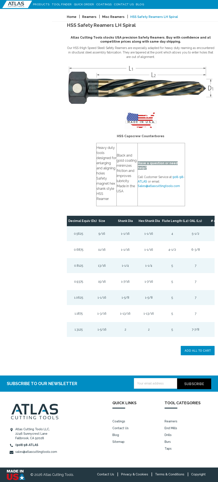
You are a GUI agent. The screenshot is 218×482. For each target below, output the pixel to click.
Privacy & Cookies (134, 474)
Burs (168, 441)
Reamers (171, 421)
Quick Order (86, 4)
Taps (168, 448)
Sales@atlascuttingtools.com (159, 186)
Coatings (106, 4)
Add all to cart (198, 350)
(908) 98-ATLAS (26, 444)
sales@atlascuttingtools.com (36, 451)
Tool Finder (64, 4)
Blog (142, 4)
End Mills (171, 427)
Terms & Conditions (169, 474)
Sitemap (118, 441)
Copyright (198, 474)
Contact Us (126, 4)
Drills (168, 434)
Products (43, 4)
